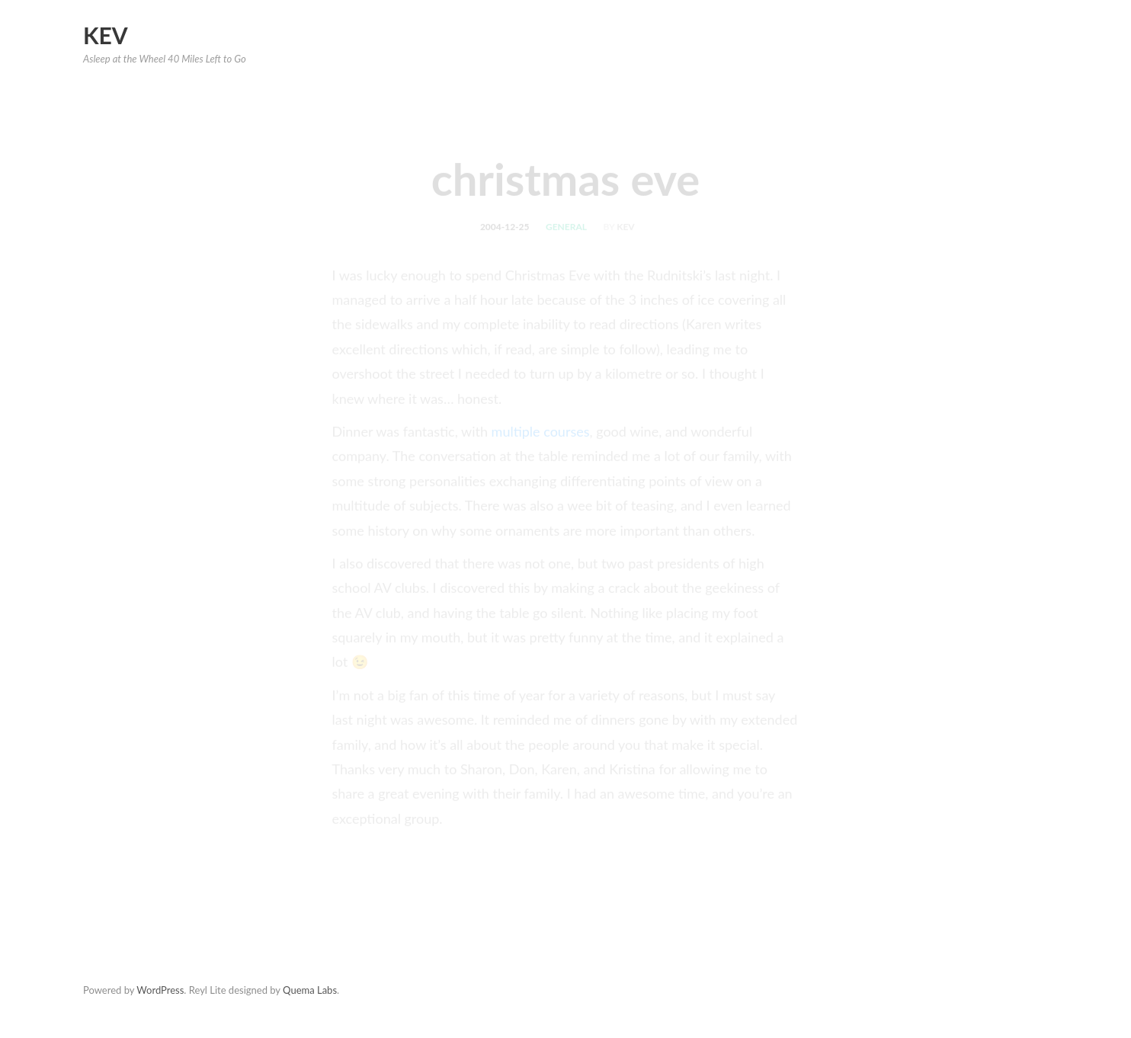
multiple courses (541, 436)
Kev (105, 35)
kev (625, 232)
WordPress (160, 990)
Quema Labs (310, 990)
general (566, 232)
